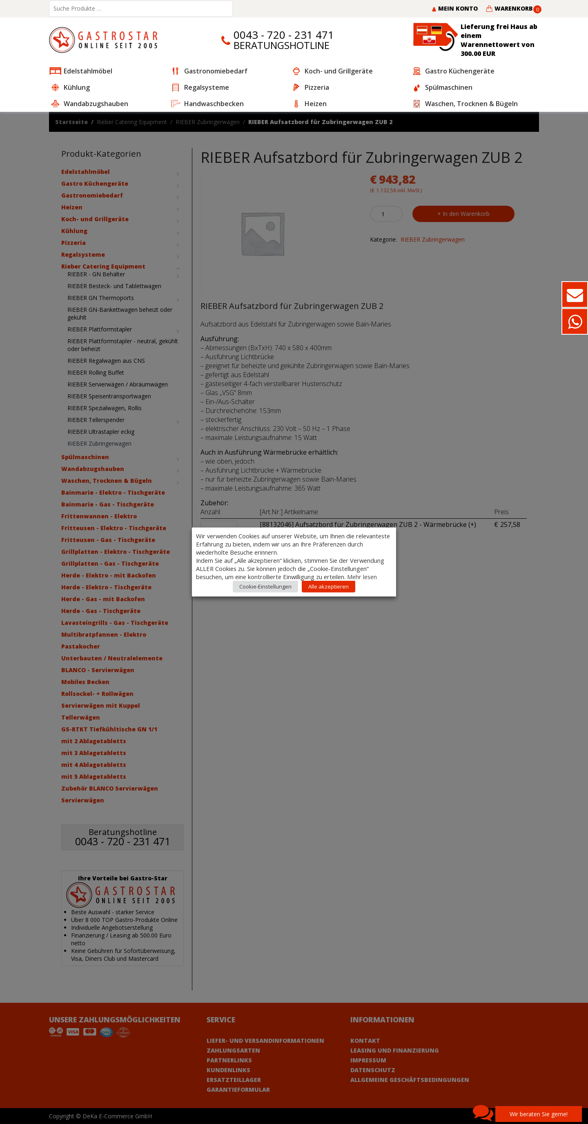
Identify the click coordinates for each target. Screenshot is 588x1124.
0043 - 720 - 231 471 (284, 35)
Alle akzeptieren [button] (328, 586)
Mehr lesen (362, 577)
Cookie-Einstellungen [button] (265, 586)
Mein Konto (455, 8)
